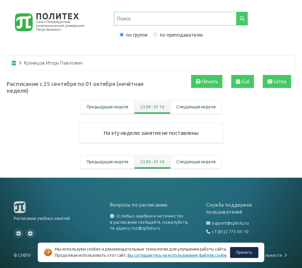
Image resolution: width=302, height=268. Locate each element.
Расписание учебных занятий (42, 218)
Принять (244, 252)
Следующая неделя (196, 106)
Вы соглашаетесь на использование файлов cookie (177, 255)
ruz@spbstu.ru (146, 228)
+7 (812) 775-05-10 (230, 231)
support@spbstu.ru (230, 223)
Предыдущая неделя (107, 106)
